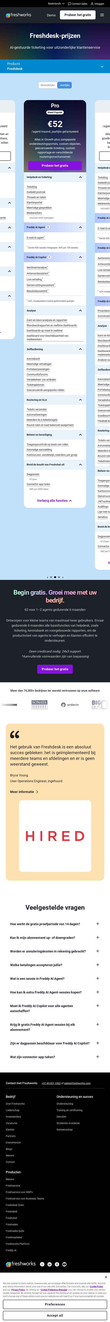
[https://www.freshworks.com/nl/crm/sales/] (12, 1224)
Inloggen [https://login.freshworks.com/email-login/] (97, 4)
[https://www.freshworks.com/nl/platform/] (17, 1243)
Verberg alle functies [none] (55, 501)
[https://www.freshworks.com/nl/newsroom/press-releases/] (10, 1155)
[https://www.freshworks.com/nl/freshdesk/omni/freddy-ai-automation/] (11, 1250)
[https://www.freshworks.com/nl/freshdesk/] (11, 1211)
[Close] (106, 1278)
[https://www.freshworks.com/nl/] (18, 15)
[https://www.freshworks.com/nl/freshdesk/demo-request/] (51, 15)
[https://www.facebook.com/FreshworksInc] (57, 1265)
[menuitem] (56, 3)
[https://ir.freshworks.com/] (13, 1116)
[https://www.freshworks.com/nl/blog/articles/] (9, 1149)
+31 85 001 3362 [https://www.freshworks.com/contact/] (51, 1083)
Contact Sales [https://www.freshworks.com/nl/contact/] (77, 4)
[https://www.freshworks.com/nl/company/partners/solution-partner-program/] (11, 1136)
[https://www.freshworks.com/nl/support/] (65, 1103)
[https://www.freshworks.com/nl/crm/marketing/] (14, 1237)
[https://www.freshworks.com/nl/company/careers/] (11, 1123)
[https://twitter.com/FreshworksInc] (42, 1265)
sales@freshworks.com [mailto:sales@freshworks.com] (77, 1083)
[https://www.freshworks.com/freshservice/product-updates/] (10, 1179)
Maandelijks (48, 85)
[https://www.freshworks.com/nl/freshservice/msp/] (19, 1192)
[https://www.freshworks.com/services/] (61, 1116)
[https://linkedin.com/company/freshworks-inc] (49, 1265)
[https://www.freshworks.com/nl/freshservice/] (13, 1185)
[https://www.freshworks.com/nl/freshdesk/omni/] (15, 1205)
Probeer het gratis (77, 15)
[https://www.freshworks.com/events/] (13, 1142)
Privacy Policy (18, 1290)
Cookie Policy (96, 1287)
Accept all (55, 1316)
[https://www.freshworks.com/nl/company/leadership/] (13, 1110)
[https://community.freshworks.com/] (65, 1129)
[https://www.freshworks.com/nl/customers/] (10, 1129)
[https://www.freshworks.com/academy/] (70, 1110)
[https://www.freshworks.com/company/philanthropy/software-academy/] (68, 1123)
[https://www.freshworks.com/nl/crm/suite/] (15, 1231)
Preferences (55, 1305)
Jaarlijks (65, 85)
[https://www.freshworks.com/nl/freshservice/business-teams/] (25, 1198)
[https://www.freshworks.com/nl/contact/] (10, 1162)
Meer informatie (24, 792)
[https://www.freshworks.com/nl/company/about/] (15, 1103)
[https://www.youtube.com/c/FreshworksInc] (64, 1265)
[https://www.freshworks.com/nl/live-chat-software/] (11, 1218)
